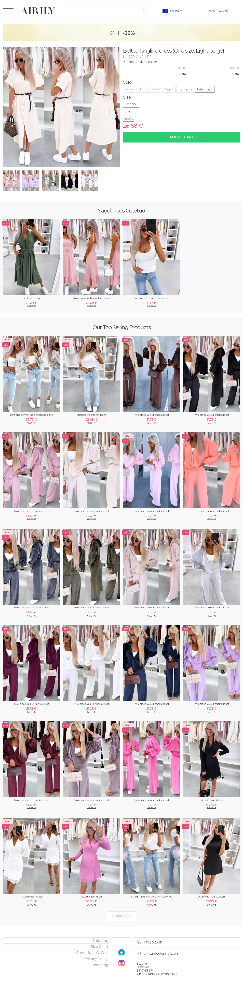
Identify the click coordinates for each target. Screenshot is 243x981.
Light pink (185, 89)
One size (131, 104)
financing (99, 965)
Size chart (99, 946)
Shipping (100, 940)
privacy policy (96, 959)
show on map (166, 973)
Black (142, 89)
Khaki (155, 89)
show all (121, 916)
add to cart (182, 137)
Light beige (204, 89)
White (129, 89)
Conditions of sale (92, 953)
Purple (168, 89)
